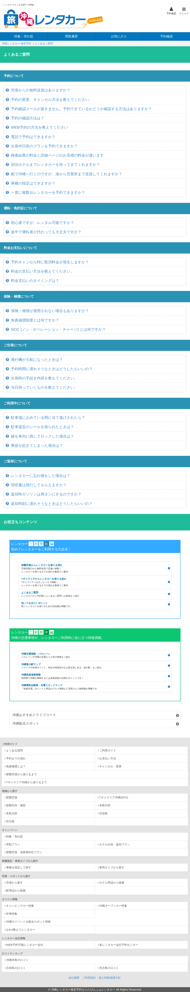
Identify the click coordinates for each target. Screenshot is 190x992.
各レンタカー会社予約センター (118, 944)
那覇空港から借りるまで (21, 774)
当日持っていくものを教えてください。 (44, 387)
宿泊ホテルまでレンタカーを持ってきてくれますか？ (55, 164)
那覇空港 (11, 797)
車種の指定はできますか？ (33, 183)
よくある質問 (14, 750)
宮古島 (10, 821)
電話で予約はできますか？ (33, 137)
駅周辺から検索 (16, 890)
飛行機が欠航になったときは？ (37, 359)
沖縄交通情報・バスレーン (94, 655)
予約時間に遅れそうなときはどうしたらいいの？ (52, 369)
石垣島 (103, 813)
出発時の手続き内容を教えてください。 (44, 378)
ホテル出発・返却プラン (114, 844)
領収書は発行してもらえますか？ (39, 485)
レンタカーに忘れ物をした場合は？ (40, 475)
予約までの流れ (16, 758)
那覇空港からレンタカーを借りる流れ (94, 568)
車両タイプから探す (111, 867)
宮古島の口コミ (109, 967)
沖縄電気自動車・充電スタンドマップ (94, 687)
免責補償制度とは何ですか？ (35, 320)
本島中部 (104, 805)
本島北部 (11, 813)
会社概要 (73, 977)
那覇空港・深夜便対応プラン (24, 852)
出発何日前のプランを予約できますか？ (44, 146)
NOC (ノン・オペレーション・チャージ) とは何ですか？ (58, 329)
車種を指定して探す (18, 867)
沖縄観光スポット (25, 723)
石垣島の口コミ (16, 967)
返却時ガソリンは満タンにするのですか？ (46, 494)
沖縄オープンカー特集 (113, 905)
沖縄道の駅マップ (94, 666)
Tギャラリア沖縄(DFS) (113, 797)
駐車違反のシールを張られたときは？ (42, 427)
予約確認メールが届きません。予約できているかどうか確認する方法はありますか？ (81, 109)
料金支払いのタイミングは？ (35, 280)
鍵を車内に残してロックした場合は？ (42, 436)
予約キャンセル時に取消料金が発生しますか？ (50, 262)
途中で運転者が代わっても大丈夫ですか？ (46, 232)
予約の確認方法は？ (27, 118)
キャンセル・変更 (110, 766)
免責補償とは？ (16, 766)
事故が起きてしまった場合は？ (37, 445)
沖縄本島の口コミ (17, 959)
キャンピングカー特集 (20, 905)
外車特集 (11, 913)
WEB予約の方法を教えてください (39, 127)
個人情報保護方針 (110, 977)
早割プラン (13, 844)
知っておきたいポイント (94, 605)
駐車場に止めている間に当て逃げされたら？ (48, 417)
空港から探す (14, 882)
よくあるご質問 (94, 594)
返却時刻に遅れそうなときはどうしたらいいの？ (52, 503)
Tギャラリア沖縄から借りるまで (26, 782)
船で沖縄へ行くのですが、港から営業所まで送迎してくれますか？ (66, 174)
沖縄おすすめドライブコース (34, 715)
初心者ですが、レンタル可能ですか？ (42, 222)
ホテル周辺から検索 (111, 882)
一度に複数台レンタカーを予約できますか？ (48, 192)
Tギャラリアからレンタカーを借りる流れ (94, 582)
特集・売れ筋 (14, 836)
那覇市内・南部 (16, 805)
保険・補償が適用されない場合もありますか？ (50, 311)
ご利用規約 (89, 977)
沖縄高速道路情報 (94, 676)
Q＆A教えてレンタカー (20, 929)
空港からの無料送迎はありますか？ (40, 90)
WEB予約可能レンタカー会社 (24, 944)
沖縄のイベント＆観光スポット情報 (28, 921)
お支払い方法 (107, 758)
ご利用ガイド (107, 750)
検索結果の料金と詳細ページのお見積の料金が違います (57, 155)
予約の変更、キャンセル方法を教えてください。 (52, 99)
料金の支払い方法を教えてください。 (42, 271)
